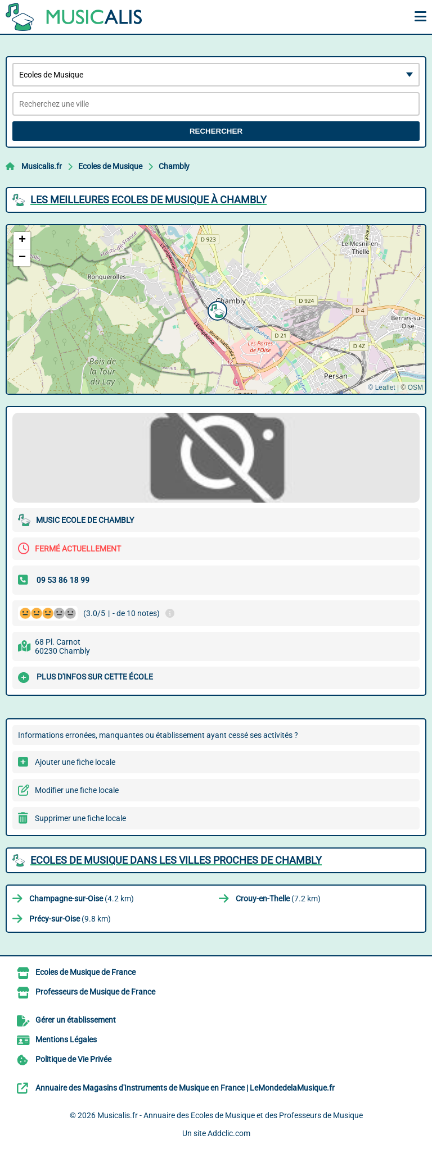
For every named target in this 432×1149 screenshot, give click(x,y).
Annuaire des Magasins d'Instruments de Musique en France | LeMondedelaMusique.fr (185, 1087)
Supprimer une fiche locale (80, 818)
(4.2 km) (81, 898)
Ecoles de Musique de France (85, 972)
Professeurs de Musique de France (95, 991)
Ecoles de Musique (110, 166)
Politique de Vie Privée (73, 1059)
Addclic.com (229, 1133)
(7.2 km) (278, 898)
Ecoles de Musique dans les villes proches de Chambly (176, 860)
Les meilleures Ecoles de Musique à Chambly (148, 200)
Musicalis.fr (41, 166)
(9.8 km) (70, 918)
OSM (415, 387)
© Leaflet (381, 387)
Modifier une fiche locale (77, 790)
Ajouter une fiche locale (75, 762)
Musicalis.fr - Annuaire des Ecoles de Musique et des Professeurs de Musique (230, 1115)
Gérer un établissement (75, 1019)
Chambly (174, 166)
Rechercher (216, 131)
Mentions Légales (66, 1039)
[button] (216, 309)
